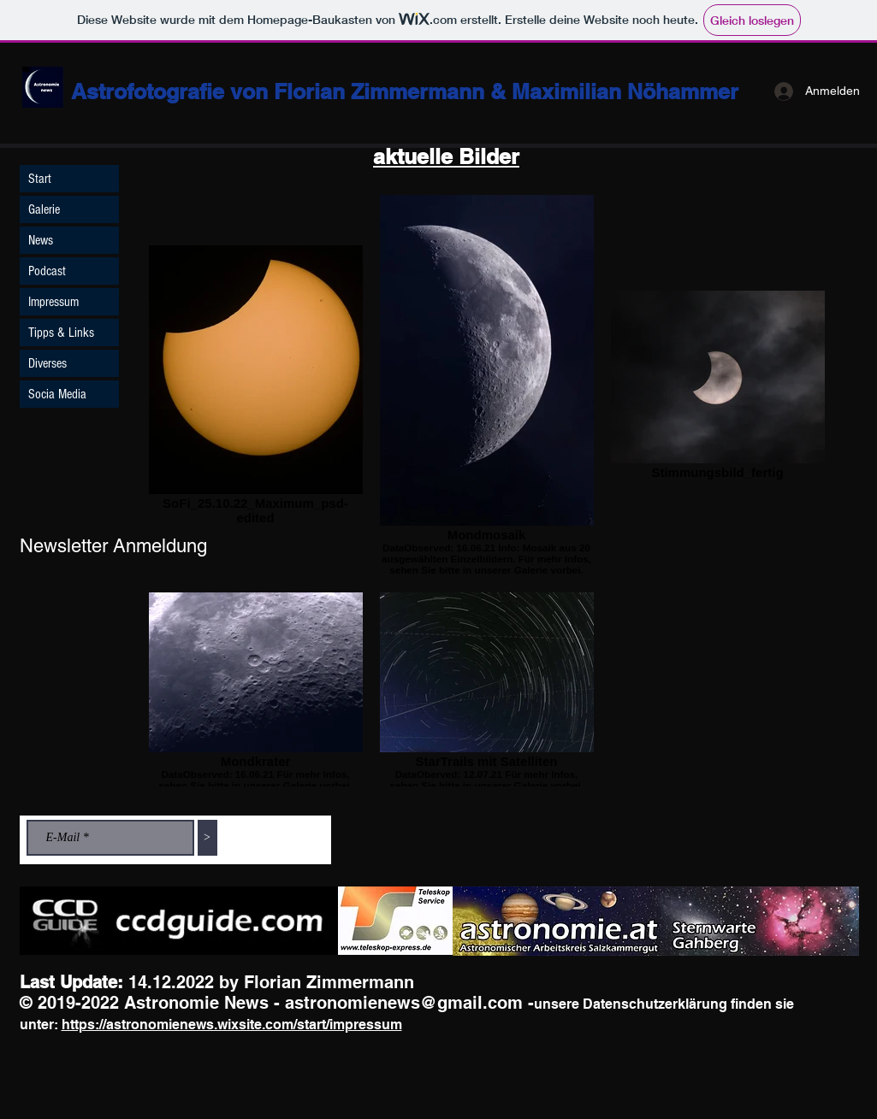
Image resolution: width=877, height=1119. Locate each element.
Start (39, 178)
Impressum (53, 301)
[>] (207, 838)
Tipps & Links (61, 332)
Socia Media (57, 394)
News (40, 240)
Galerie (44, 209)
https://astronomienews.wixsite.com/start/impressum (232, 1024)
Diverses (47, 363)
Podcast (47, 271)
